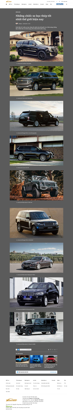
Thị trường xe (17, 4)
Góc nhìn (7, 388)
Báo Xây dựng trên (25, 349)
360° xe (10, 4)
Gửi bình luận (53, 372)
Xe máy (17, 388)
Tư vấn (58, 388)
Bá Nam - (20, 23)
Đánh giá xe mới (28, 383)
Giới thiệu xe (59, 386)
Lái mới (29, 4)
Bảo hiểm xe (35, 4)
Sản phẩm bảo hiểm (45, 383)
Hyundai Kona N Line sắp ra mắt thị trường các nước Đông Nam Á (50, 366)
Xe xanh (42, 4)
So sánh (26, 386)
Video (47, 4)
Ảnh (51, 4)
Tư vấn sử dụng (36, 383)
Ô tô (65, 383)
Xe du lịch (18, 383)
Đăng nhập (65, 1)
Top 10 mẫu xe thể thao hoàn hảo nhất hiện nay (22, 365)
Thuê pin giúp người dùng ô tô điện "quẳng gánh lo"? (35, 366)
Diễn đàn (18, 12)
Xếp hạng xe (27, 388)
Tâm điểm (8, 391)
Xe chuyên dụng (19, 386)
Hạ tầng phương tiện (10, 386)
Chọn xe (34, 386)
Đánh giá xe (24, 4)
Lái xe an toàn (36, 388)
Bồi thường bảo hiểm (45, 386)
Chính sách (8, 383)
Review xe (59, 383)
